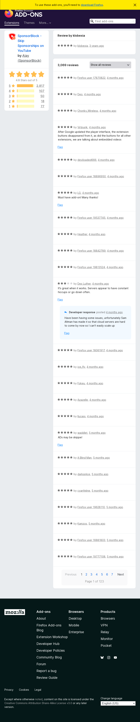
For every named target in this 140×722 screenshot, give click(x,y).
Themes (29, 23)
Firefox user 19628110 (91, 507)
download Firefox (92, 4)
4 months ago (115, 77)
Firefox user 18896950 (91, 176)
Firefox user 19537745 (91, 217)
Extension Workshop (52, 637)
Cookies (24, 689)
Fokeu (81, 383)
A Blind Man (84, 457)
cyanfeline (83, 490)
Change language (111, 698)
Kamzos (82, 523)
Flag (60, 147)
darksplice (83, 474)
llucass (81, 416)
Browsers (108, 618)
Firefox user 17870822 (91, 77)
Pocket (106, 645)
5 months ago (97, 432)
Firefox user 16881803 (91, 540)
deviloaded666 (86, 159)
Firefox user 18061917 (91, 350)
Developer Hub (47, 644)
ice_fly (81, 366)
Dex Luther (84, 283)
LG (79, 192)
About (41, 618)
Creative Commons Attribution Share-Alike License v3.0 (38, 703)
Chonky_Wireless (87, 110)
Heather (82, 234)
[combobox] (113, 21)
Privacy (8, 689)
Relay (105, 632)
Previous (71, 574)
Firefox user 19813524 (91, 267)
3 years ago (96, 45)
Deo (80, 94)
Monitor (107, 639)
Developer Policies (50, 650)
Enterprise (76, 632)
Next (120, 574)
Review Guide (46, 678)
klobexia (82, 45)
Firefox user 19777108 (91, 556)
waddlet (82, 432)
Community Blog (49, 657)
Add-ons (43, 612)
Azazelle (82, 399)
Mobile (74, 625)
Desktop (75, 618)
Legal (38, 689)
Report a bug (46, 671)
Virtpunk (82, 127)
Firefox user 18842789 (91, 250)
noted (38, 699)
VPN (104, 625)
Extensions (11, 23)
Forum (41, 664)
